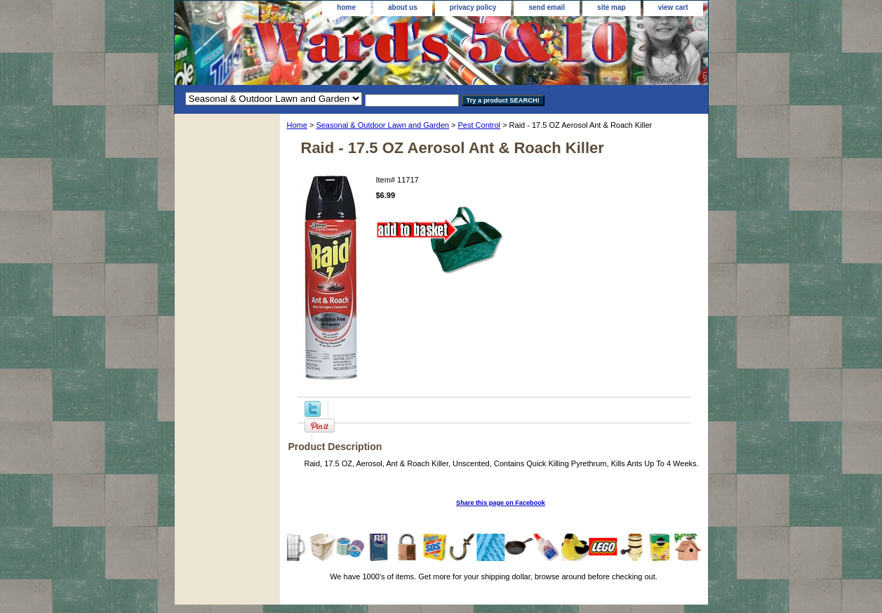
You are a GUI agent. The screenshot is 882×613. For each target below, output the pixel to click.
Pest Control (479, 125)
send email (546, 7)
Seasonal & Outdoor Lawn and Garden (382, 125)
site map (611, 7)
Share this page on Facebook (500, 502)
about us (402, 7)
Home (297, 125)
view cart (673, 7)
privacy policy (473, 7)
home (346, 7)
